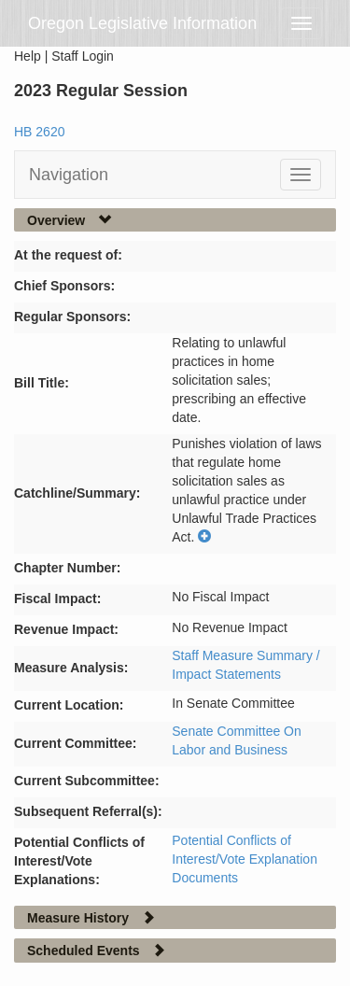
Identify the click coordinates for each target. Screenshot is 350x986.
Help (27, 56)
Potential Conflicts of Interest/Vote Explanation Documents (244, 859)
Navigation (68, 174)
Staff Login (82, 56)
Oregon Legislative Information (142, 23)
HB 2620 (39, 131)
